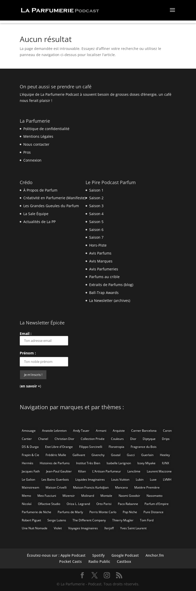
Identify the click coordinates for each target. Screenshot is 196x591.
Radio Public (99, 561)
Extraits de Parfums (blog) (111, 284)
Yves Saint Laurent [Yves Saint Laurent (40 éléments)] (133, 528)
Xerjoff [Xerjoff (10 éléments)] (109, 528)
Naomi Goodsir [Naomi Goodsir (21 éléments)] (129, 495)
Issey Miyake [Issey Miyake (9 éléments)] (146, 463)
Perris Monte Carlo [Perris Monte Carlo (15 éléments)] (102, 512)
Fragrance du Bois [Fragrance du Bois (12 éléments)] (144, 447)
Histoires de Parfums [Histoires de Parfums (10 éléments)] (55, 463)
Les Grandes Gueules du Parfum (51, 205)
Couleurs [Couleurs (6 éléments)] (117, 439)
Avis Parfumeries (103, 269)
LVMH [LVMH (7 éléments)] (167, 479)
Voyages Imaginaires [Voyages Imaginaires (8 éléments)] (83, 528)
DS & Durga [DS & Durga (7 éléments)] (30, 447)
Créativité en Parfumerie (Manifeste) (54, 197)
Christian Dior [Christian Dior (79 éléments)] (64, 439)
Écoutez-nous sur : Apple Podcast (56, 555)
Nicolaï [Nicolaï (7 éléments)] (27, 504)
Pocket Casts (70, 561)
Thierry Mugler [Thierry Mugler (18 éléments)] (122, 520)
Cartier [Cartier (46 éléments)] (27, 439)
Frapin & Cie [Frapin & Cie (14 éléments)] (30, 455)
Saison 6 (96, 229)
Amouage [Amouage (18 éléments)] (29, 430)
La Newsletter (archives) (109, 300)
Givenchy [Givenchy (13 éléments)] (98, 455)
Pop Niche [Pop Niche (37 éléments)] (130, 512)
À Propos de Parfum (40, 190)
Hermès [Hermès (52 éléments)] (27, 463)
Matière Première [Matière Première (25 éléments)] (147, 487)
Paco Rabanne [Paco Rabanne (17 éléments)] (128, 504)
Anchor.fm (155, 555)
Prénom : (28, 353)
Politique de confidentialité (46, 128)
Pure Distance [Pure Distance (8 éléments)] (153, 512)
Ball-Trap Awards (104, 292)
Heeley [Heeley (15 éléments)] (165, 455)
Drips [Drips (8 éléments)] (166, 439)
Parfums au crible (104, 276)
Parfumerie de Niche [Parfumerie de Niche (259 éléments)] (36, 512)
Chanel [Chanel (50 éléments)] (43, 439)
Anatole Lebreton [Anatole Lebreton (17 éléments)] (54, 430)
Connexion (32, 160)
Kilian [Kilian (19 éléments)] (82, 471)
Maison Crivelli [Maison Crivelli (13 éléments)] (56, 487)
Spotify (98, 555)
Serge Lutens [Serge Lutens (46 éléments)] (56, 520)
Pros (27, 152)
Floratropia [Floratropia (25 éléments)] (116, 447)
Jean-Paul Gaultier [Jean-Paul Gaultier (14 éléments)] (59, 471)
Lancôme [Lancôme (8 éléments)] (133, 471)
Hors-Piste (98, 245)
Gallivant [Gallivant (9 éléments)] (79, 455)
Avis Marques (100, 261)
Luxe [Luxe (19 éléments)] (153, 479)
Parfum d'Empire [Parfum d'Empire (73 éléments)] (157, 504)
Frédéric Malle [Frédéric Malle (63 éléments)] (56, 455)
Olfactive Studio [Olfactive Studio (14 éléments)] (49, 504)
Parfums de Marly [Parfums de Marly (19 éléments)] (70, 512)
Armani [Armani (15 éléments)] (101, 430)
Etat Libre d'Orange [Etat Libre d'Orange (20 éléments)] (59, 447)
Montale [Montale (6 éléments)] (106, 495)
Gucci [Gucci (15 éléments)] (131, 455)
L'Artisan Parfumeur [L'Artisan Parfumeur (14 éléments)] (106, 471)
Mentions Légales (38, 136)
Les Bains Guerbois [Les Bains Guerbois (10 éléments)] (55, 479)
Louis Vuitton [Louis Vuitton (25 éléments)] (120, 479)
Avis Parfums (100, 253)
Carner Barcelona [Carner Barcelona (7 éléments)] (144, 430)
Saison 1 (96, 190)
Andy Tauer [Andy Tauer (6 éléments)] (81, 430)
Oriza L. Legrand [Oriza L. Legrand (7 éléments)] (78, 504)
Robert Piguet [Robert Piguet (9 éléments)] (31, 520)
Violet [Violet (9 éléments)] (58, 528)
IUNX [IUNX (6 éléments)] (165, 463)
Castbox (124, 561)
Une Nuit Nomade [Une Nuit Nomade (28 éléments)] (34, 528)
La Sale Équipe (35, 213)
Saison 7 (96, 237)
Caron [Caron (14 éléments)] (167, 430)
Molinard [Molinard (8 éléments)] (87, 495)
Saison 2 (96, 197)
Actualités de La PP (39, 221)
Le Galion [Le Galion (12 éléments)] (28, 479)
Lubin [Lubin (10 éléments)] (139, 479)
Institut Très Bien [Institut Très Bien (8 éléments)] (88, 463)
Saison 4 (96, 213)
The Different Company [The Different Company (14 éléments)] (89, 520)
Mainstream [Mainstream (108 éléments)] (30, 487)
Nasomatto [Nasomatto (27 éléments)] (154, 495)
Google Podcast (125, 555)
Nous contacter (36, 144)
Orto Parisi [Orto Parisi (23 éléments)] (103, 504)
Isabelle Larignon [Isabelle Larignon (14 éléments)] (119, 463)
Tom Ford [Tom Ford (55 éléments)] (146, 520)
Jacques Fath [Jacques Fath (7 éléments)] (31, 471)
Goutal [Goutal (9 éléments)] (115, 455)
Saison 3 (96, 205)
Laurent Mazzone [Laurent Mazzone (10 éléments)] (159, 471)
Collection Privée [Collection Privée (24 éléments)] (93, 439)
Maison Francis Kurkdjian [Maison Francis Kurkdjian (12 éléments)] (91, 487)
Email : (44, 338)
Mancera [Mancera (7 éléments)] (121, 487)
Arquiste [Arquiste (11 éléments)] (119, 430)
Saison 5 (96, 221)
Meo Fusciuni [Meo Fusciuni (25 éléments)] (46, 495)
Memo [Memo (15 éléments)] (26, 495)
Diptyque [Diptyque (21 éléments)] (149, 439)
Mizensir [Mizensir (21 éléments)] (69, 495)
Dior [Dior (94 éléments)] (133, 439)
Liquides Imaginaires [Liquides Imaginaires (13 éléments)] (90, 479)
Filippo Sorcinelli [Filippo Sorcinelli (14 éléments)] (90, 447)
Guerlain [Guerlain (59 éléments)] (147, 455)
